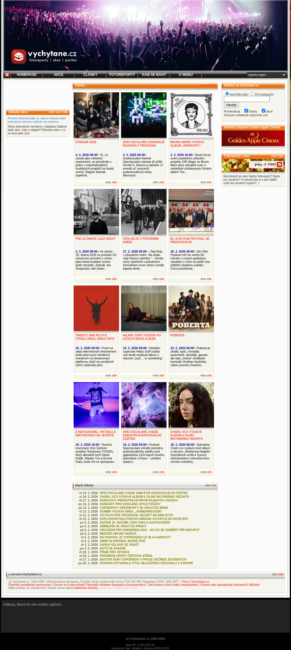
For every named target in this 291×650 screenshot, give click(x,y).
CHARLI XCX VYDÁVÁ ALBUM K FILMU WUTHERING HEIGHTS (186, 435)
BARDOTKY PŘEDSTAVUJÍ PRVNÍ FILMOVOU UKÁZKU (139, 500)
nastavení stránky (86, 587)
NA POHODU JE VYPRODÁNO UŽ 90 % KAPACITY (135, 537)
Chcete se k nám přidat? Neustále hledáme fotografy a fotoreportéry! (99, 584)
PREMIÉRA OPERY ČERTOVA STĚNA (126, 555)
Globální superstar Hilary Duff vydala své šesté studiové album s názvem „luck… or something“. (143, 353)
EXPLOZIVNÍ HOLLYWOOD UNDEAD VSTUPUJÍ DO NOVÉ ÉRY (144, 518)
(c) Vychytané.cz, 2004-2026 (145, 638)
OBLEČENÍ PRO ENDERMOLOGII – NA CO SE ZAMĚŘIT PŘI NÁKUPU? (150, 530)
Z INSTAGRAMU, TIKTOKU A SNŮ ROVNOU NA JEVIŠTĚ (95, 433)
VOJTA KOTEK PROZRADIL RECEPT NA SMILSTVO (136, 515)
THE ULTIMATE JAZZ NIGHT (95, 238)
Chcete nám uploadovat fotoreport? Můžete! (230, 584)
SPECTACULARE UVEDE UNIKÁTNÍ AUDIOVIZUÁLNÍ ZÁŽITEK (142, 435)
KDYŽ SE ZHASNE (113, 548)
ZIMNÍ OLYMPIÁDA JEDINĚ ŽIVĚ (122, 541)
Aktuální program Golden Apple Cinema (252, 127)
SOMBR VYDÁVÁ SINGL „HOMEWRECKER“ (131, 511)
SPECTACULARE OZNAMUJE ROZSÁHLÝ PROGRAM (144, 143)
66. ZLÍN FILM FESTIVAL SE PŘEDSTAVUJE (189, 240)
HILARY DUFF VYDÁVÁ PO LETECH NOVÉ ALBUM (142, 337)
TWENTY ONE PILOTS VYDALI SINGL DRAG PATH (94, 337)
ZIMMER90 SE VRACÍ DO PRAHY (123, 526)
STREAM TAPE (86, 142)
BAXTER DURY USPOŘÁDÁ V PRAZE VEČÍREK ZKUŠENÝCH (143, 559)
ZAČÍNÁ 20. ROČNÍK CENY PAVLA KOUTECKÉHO (135, 522)
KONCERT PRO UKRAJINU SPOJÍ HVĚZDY (130, 504)
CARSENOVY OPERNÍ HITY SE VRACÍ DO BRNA (134, 507)
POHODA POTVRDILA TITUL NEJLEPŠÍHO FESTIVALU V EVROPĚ (146, 563)
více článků (208, 85)
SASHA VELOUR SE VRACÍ (119, 544)
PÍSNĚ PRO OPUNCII (114, 552)
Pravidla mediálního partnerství (30, 584)
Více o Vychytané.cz (195, 581)
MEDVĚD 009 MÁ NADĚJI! (118, 533)
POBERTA (177, 335)
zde (65, 112)
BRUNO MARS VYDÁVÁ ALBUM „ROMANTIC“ (187, 143)
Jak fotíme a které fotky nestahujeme (173, 584)
